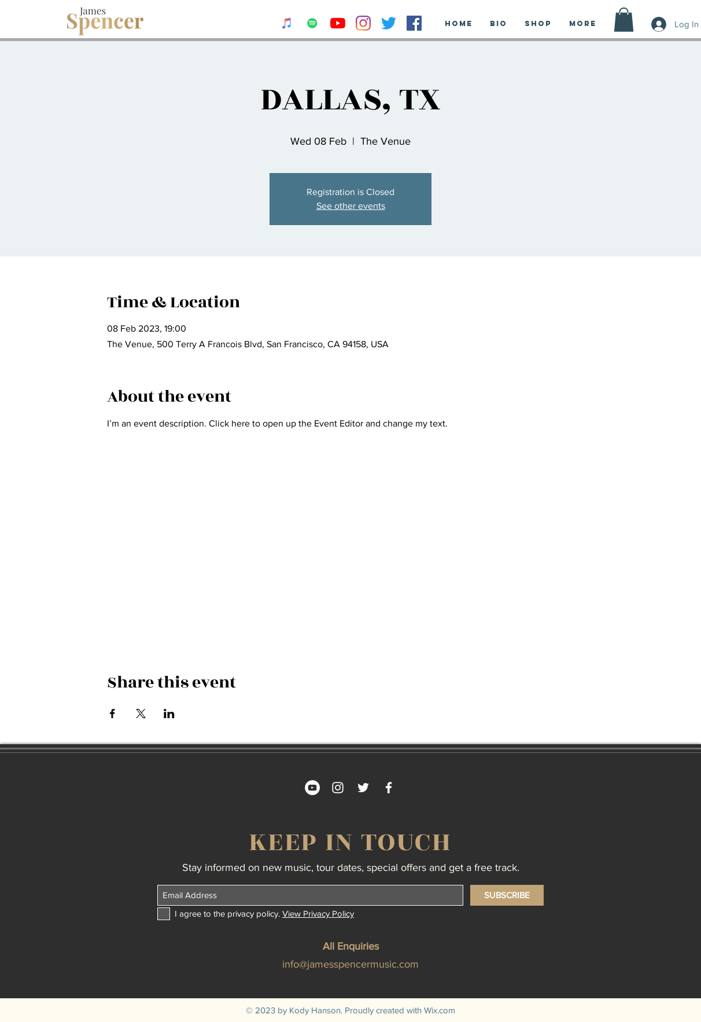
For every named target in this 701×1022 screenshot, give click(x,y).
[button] (624, 20)
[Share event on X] (140, 713)
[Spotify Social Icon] (312, 23)
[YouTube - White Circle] (312, 787)
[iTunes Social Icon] (286, 23)
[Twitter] (388, 23)
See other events (350, 206)
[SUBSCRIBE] (507, 895)
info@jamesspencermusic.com (350, 964)
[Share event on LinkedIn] (169, 713)
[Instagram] (363, 23)
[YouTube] (337, 23)
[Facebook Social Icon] (414, 23)
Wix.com (439, 1010)
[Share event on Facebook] (112, 713)
